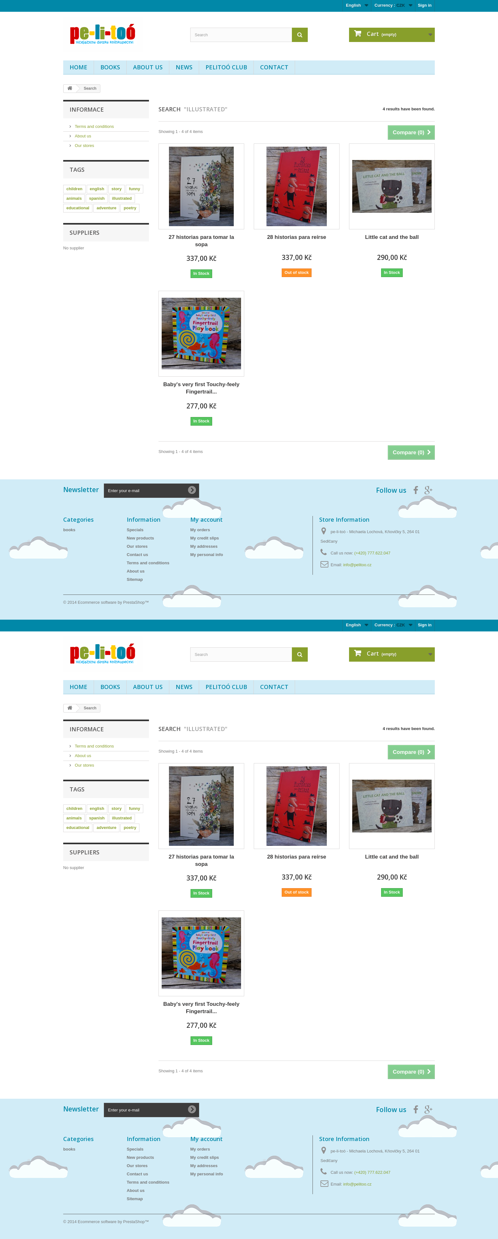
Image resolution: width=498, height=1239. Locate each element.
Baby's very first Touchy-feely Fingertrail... (201, 388)
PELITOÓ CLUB (226, 67)
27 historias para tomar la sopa (201, 240)
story (116, 188)
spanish (96, 198)
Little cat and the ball (392, 237)
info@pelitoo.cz (357, 564)
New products (140, 538)
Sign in (425, 5)
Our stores (84, 145)
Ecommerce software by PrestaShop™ (113, 602)
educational (77, 207)
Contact (274, 67)
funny (134, 188)
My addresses (204, 546)
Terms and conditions (94, 126)
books (110, 67)
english (97, 188)
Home (78, 67)
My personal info (206, 554)
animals (74, 198)
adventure (106, 207)
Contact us (137, 554)
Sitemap (135, 579)
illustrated (122, 198)
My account (206, 519)
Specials (135, 529)
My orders (200, 529)
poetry (130, 207)
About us (148, 67)
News (184, 67)
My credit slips (204, 538)
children (74, 188)
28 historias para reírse (296, 237)
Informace (87, 109)
